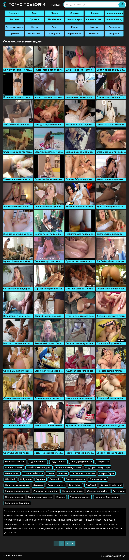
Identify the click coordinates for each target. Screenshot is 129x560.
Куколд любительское (106, 497)
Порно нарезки (12, 555)
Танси (50, 473)
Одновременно (37, 461)
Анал (34, 13)
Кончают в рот (74, 19)
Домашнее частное (80, 497)
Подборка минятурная (39, 467)
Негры (34, 27)
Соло (54, 27)
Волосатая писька (75, 479)
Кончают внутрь (114, 13)
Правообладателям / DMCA (112, 556)
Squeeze (40, 479)
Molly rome (25, 479)
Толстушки (54, 33)
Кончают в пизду (94, 19)
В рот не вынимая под (40, 497)
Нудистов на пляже (72, 491)
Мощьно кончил (13, 467)
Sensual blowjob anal (111, 485)
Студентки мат (58, 461)
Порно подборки (24, 5)
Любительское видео (83, 473)
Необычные (54, 19)
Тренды (55, 5)
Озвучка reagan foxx (97, 491)
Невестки (94, 33)
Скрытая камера (14, 27)
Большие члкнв (97, 479)
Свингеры (114, 27)
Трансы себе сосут (33, 473)
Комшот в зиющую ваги (68, 467)
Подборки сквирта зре (97, 467)
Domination (55, 479)
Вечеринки (34, 33)
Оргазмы (34, 19)
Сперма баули (106, 473)
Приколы (15, 33)
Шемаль (62, 473)
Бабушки (114, 33)
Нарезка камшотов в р (17, 485)
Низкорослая (12, 473)
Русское (14, 19)
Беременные (74, 33)
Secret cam (118, 491)
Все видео (14, 13)
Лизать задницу (56, 485)
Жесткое (94, 13)
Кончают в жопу (114, 19)
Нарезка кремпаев (15, 461)
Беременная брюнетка (17, 503)
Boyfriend (91, 485)
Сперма (74, 13)
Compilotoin (103, 461)
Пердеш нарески (14, 497)
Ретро (74, 27)
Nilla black (10, 479)
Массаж (94, 27)
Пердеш (60, 497)
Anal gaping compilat (81, 461)
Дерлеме (38, 485)
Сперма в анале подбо (17, 491)
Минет (54, 13)
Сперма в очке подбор (45, 491)
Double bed (75, 485)
